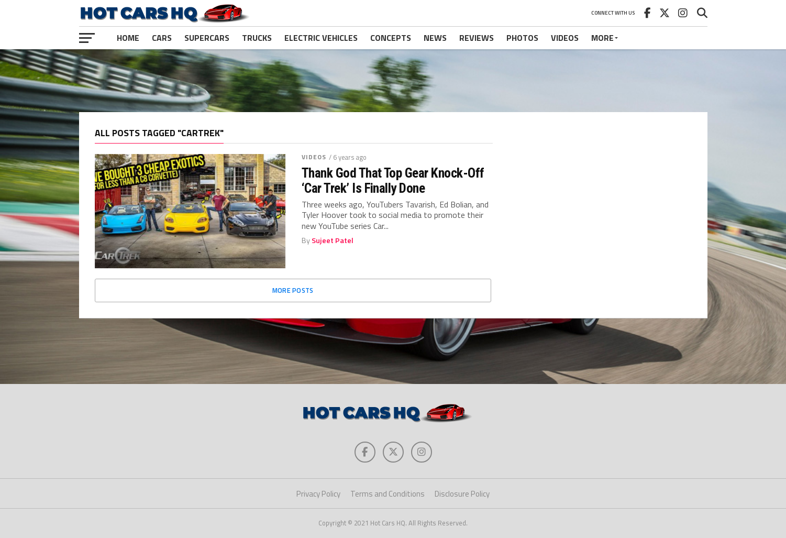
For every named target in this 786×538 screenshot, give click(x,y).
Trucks (257, 37)
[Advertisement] (393, 80)
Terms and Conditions (387, 494)
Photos (522, 37)
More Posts (293, 290)
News (435, 37)
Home (128, 37)
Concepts (390, 37)
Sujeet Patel (332, 240)
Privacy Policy (318, 494)
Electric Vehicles (321, 37)
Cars (162, 37)
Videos (565, 37)
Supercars (206, 37)
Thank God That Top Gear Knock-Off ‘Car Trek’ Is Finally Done (393, 180)
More (602, 37)
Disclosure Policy (462, 494)
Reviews (476, 37)
